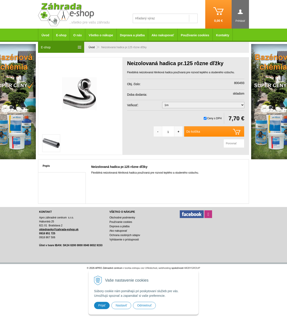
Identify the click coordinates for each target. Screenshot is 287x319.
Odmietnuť (144, 305)
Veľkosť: (132, 105)
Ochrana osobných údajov (124, 235)
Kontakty (222, 35)
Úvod (45, 35)
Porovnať (231, 143)
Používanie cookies (195, 35)
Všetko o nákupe (101, 35)
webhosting (164, 268)
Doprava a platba (132, 35)
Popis (46, 165)
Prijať (101, 305)
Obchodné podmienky (122, 217)
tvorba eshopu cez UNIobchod (141, 268)
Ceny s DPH (214, 118)
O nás (77, 35)
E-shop (61, 35)
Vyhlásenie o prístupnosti (124, 239)
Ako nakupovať (162, 35)
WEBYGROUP (192, 268)
